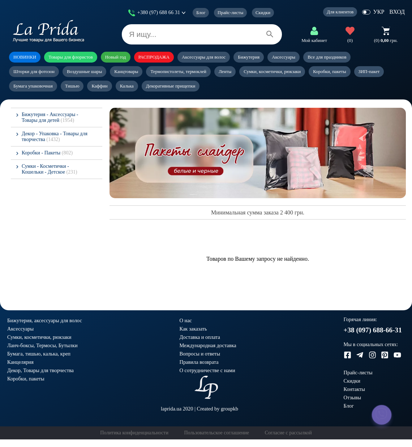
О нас (186, 320)
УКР (378, 12)
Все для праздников (327, 57)
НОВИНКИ (24, 57)
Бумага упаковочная (33, 86)
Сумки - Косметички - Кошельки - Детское (49, 169)
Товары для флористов (70, 57)
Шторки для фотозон (34, 71)
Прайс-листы (230, 12)
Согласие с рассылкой (288, 432)
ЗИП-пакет (369, 71)
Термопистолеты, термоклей (178, 71)
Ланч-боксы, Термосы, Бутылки (42, 345)
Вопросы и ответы (200, 354)
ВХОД (397, 12)
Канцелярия (20, 362)
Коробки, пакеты (329, 71)
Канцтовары (126, 71)
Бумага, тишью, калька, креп (38, 354)
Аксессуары (283, 57)
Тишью (72, 86)
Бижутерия (248, 57)
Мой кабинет (314, 40)
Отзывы (352, 397)
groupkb (229, 409)
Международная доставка (208, 345)
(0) (350, 40)
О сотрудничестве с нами (207, 370)
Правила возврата (199, 362)
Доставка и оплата (200, 337)
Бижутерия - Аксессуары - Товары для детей (50, 117)
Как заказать (193, 329)
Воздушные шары (84, 71)
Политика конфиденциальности (134, 432)
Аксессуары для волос (204, 57)
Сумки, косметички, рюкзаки (272, 71)
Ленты (225, 71)
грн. (386, 40)
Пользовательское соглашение (216, 432)
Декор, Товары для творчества (40, 370)
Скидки (263, 12)
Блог (200, 12)
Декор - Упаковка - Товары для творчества (54, 136)
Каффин (99, 86)
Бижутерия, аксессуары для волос (44, 320)
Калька (127, 86)
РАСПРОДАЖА (153, 57)
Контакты (354, 389)
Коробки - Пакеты (47, 153)
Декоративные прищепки (171, 86)
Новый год (115, 57)
